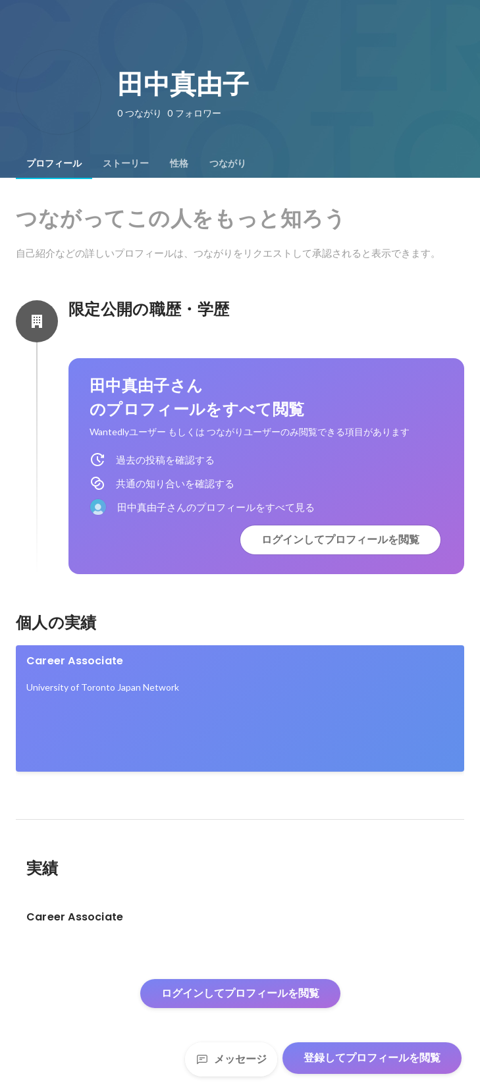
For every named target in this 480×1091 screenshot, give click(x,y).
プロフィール (54, 163)
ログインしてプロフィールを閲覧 (340, 539)
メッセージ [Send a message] (231, 1059)
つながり (227, 163)
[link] (240, 708)
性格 (179, 163)
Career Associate (74, 660)
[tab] (54, 163)
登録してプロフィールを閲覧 (372, 1057)
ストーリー (126, 163)
